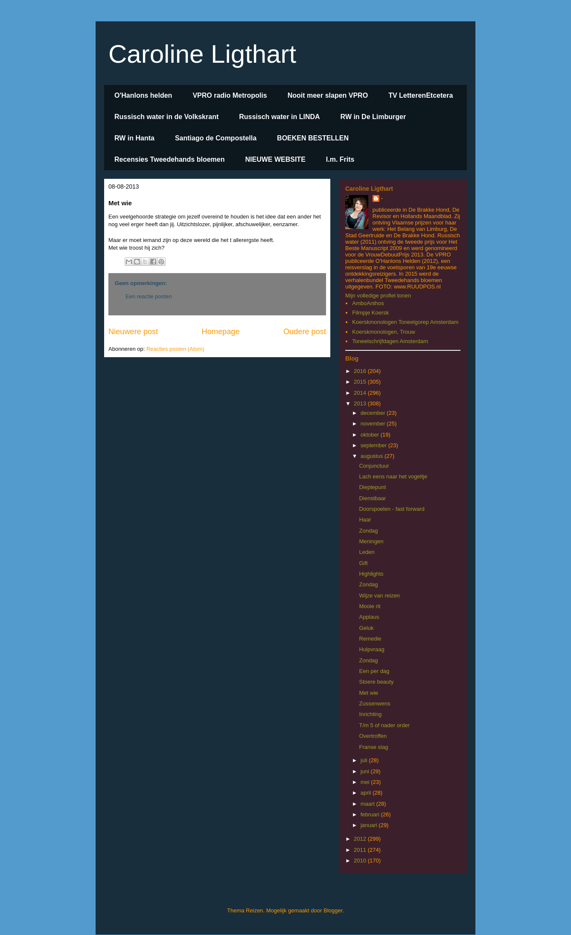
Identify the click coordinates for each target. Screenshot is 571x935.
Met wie (368, 693)
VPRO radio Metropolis (229, 95)
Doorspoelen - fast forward (391, 509)
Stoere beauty (376, 682)
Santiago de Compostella (215, 138)
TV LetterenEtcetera (420, 95)
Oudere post (304, 331)
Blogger (332, 910)
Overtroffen (373, 736)
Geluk (366, 628)
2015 (361, 382)
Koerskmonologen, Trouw (383, 332)
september (374, 445)
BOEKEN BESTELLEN (313, 138)
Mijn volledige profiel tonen (378, 295)
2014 (361, 393)
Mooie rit (369, 606)
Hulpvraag (371, 649)
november (374, 423)
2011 (361, 850)
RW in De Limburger (373, 116)
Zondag (368, 530)
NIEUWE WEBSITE (275, 159)
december (374, 413)
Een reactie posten (148, 296)
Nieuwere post (133, 331)
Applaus (369, 617)
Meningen (371, 541)
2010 (361, 860)
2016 (361, 371)
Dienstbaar (372, 498)
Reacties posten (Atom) (175, 349)
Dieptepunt (372, 487)
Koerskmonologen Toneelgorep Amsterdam (405, 322)
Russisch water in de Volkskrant (166, 116)
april (367, 792)
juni (366, 771)
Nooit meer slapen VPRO (328, 95)
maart (368, 804)
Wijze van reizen (379, 595)
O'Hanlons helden (143, 95)
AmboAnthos (368, 303)
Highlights (371, 574)
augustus (373, 456)
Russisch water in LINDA (279, 116)
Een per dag (374, 671)
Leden (366, 552)
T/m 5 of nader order (384, 725)
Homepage (221, 331)
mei (366, 782)
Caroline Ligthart (202, 54)
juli (365, 760)
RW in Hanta (134, 138)
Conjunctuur (374, 466)
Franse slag (373, 747)
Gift (363, 563)
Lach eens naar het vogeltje (393, 476)
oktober (371, 434)
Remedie (370, 638)
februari (371, 814)
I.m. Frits (340, 159)
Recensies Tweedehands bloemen (169, 159)
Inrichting (370, 714)
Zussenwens (374, 703)
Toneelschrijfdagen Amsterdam (390, 341)
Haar (365, 519)
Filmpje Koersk (370, 312)
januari (370, 825)
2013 (361, 403)
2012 (361, 839)
